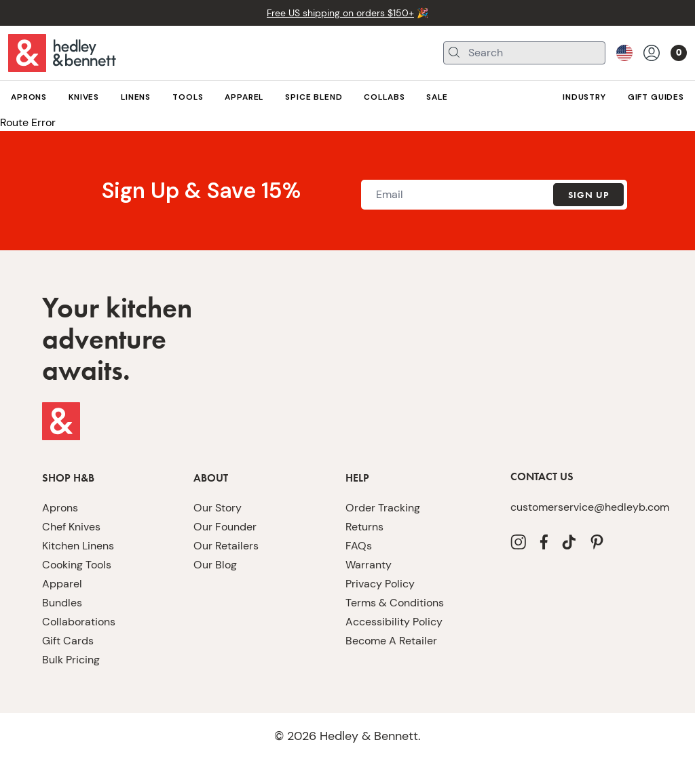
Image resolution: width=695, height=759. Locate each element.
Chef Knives (69, 526)
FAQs (358, 545)
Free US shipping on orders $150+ (340, 12)
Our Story (215, 507)
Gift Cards (65, 640)
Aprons (58, 507)
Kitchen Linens (75, 545)
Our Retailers (222, 545)
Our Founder (221, 526)
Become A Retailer (386, 640)
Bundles (59, 602)
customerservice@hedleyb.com (578, 507)
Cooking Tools (74, 564)
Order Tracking (378, 507)
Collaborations (74, 621)
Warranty (365, 564)
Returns (362, 526)
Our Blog (213, 564)
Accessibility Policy (388, 621)
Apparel (59, 583)
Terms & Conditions (389, 602)
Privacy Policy (377, 583)
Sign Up (587, 195)
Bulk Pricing (69, 659)
